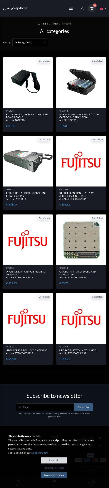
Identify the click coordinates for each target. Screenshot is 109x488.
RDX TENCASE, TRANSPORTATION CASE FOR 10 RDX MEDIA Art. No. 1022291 (79, 117)
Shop (55, 23)
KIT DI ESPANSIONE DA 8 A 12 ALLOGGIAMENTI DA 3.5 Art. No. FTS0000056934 (76, 196)
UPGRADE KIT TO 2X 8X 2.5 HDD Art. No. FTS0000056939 (77, 352)
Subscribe (83, 407)
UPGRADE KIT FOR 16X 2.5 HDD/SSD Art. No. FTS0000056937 (26, 352)
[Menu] (71, 8)
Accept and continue (54, 475)
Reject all (53, 460)
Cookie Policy (39, 452)
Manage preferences (54, 467)
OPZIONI (10, 110)
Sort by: (7, 42)
